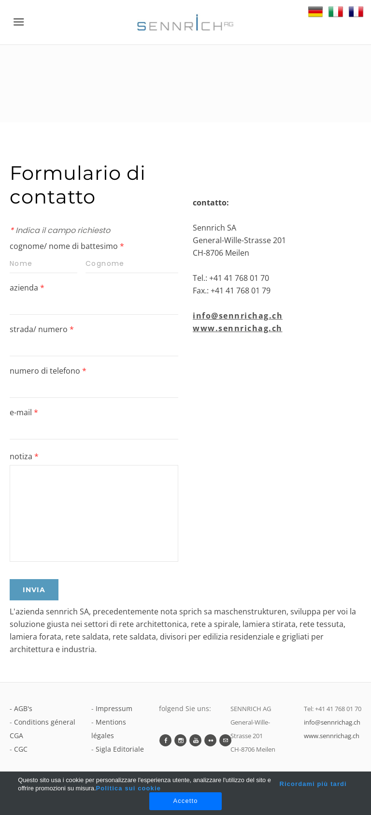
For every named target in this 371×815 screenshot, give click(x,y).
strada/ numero (42, 329)
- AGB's (21, 708)
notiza (24, 456)
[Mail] (225, 740)
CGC (21, 749)
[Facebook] (165, 740)
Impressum (114, 708)
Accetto (185, 800)
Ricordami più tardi (312, 783)
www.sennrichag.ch (238, 328)
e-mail (24, 412)
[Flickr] (210, 740)
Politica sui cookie (128, 788)
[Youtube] (195, 740)
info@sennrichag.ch (238, 315)
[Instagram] (180, 740)
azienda (27, 287)
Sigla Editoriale (120, 749)
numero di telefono (48, 370)
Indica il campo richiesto (60, 230)
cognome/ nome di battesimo (67, 246)
